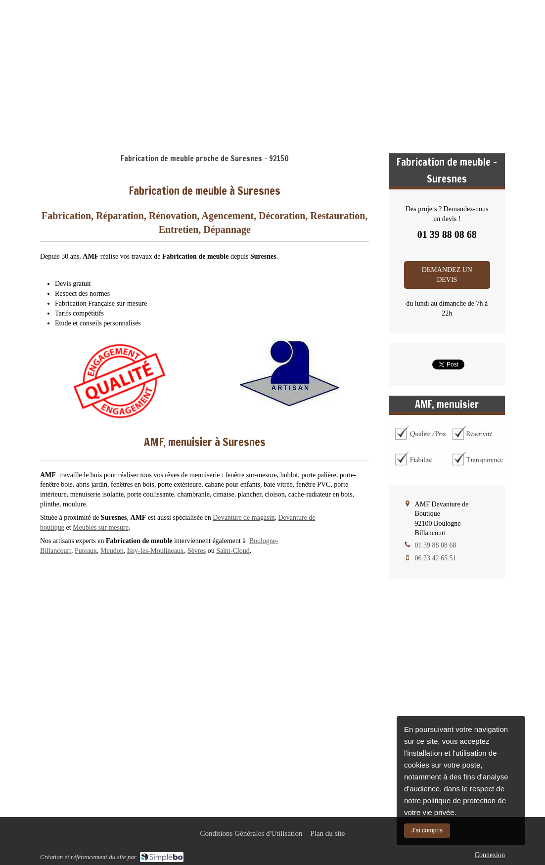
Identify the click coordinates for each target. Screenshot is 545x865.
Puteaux (86, 550)
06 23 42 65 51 (435, 558)
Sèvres (196, 550)
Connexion (490, 855)
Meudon (112, 550)
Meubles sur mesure (101, 527)
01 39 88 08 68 (475, 82)
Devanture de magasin (243, 517)
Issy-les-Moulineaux (155, 550)
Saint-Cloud (233, 550)
